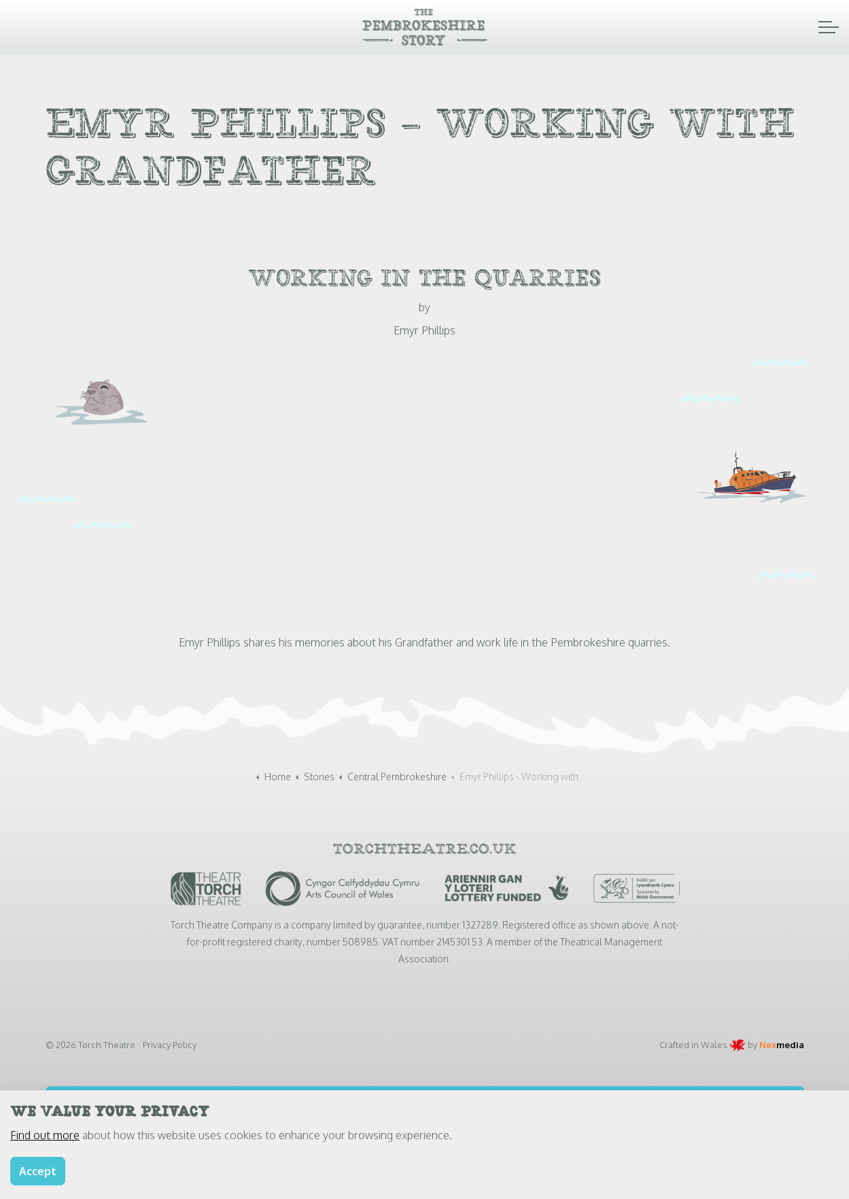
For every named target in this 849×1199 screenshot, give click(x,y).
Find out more (45, 1135)
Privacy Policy (169, 1044)
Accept (38, 1171)
